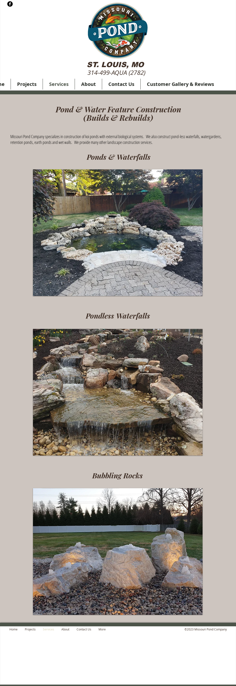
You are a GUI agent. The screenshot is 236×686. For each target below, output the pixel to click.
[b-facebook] (10, 4)
